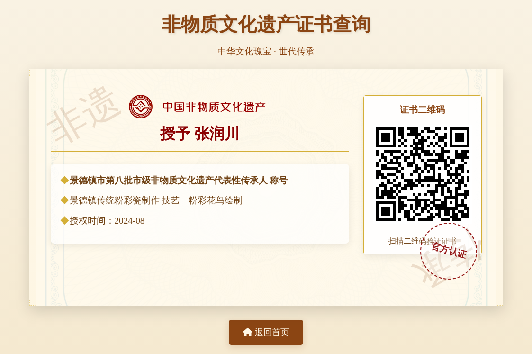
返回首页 (266, 332)
